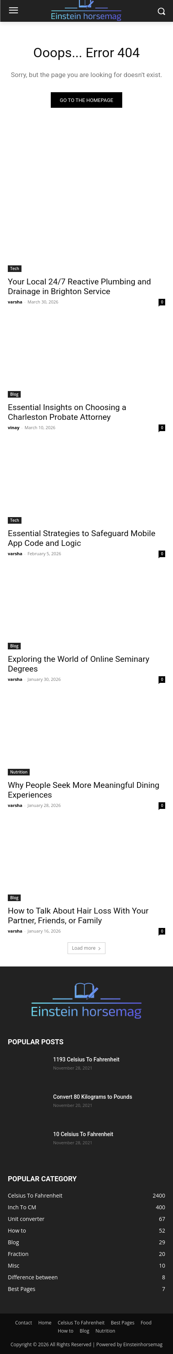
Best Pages (122, 1322)
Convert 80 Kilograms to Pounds (92, 1097)
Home (45, 1322)
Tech (14, 268)
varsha (15, 302)
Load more (86, 948)
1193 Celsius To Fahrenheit (86, 1059)
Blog (14, 394)
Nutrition (18, 772)
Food (146, 1322)
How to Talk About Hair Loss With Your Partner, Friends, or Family (78, 915)
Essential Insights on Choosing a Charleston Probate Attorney (67, 412)
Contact (23, 1322)
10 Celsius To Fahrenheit (83, 1134)
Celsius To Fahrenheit (81, 1322)
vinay (14, 427)
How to (65, 1331)
